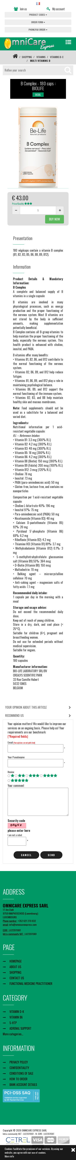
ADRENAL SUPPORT (20, 1028)
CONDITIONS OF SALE (21, 1073)
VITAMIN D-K (16, 1011)
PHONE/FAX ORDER (38, 29)
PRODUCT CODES (38, 14)
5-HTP (13, 1023)
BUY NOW (54, 219)
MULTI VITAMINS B (40, 61)
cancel (26, 855)
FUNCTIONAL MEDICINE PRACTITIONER (30, 983)
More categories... (13, 1034)
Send (51, 855)
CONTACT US (16, 978)
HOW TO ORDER (18, 1079)
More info (9, 1156)
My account (56, 9)
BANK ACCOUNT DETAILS (23, 1084)
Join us (20, 9)
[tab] (38, 707)
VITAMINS (41, 57)
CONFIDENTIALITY (19, 1068)
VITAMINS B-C (57, 57)
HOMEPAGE (15, 961)
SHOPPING (27, 57)
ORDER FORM (38, 22)
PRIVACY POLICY (18, 1062)
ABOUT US (15, 967)
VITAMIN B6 (16, 1017)
